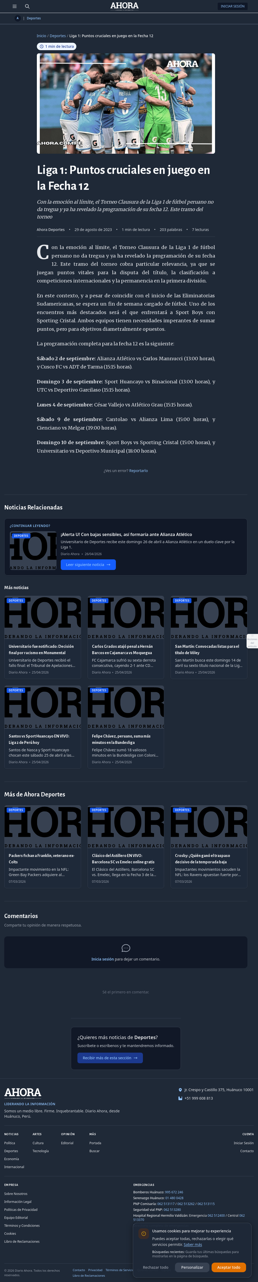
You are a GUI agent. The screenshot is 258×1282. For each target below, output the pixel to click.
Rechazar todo (155, 1267)
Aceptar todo (228, 1267)
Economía (11, 1159)
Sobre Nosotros (15, 1193)
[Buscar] (27, 6)
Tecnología (41, 1151)
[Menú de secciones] (14, 6)
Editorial (67, 1143)
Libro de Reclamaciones (22, 1241)
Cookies (10, 1233)
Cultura (38, 1143)
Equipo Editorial (16, 1217)
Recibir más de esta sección (110, 1057)
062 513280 (172, 1209)
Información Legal (18, 1201)
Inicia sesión (102, 959)
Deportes (34, 18)
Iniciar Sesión (233, 6)
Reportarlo (138, 470)
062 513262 (186, 1204)
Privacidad (95, 1270)
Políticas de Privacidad (20, 1209)
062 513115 (206, 1204)
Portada (95, 1143)
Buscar (94, 1151)
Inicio (41, 35)
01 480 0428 (174, 1198)
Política (9, 1143)
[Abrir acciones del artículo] (252, 641)
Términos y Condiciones (22, 1225)
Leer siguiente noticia (88, 564)
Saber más (193, 1244)
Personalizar (192, 1267)
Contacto (247, 1151)
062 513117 (165, 1204)
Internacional (14, 1167)
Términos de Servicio (120, 1270)
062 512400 (216, 1215)
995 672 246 (174, 1192)
